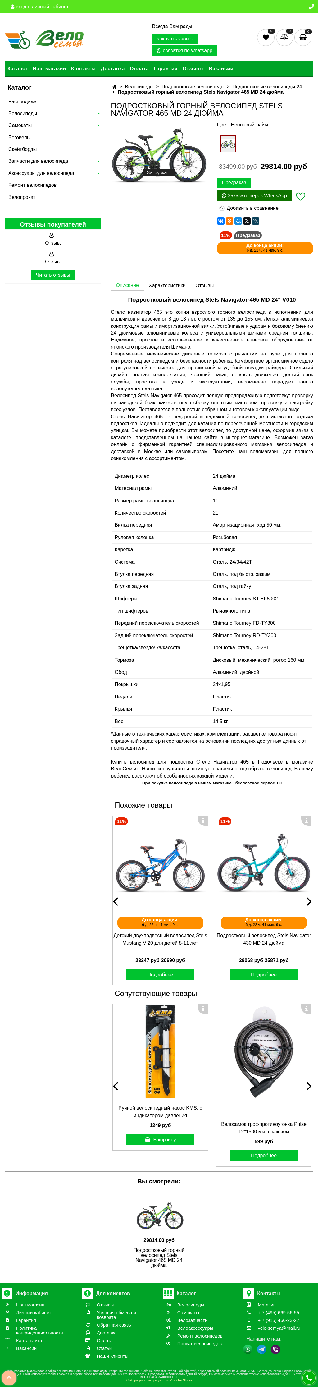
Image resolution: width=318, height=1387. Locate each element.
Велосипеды (22, 113)
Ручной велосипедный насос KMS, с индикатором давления (160, 1111)
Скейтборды (22, 149)
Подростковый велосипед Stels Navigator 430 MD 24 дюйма (264, 939)
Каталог (17, 68)
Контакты (83, 68)
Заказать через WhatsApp (254, 195)
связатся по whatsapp (184, 50)
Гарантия (166, 68)
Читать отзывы (53, 275)
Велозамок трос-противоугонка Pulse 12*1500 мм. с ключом (264, 1127)
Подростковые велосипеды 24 (267, 86)
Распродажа (22, 101)
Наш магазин (49, 68)
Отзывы (193, 68)
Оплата (139, 68)
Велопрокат (21, 197)
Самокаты (20, 125)
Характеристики (167, 285)
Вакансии (221, 68)
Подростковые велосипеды (192, 86)
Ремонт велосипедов (32, 185)
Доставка (113, 68)
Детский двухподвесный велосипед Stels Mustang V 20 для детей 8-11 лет (160, 939)
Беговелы (19, 137)
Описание (127, 285)
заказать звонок (175, 38)
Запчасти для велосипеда (38, 161)
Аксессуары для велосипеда (41, 173)
